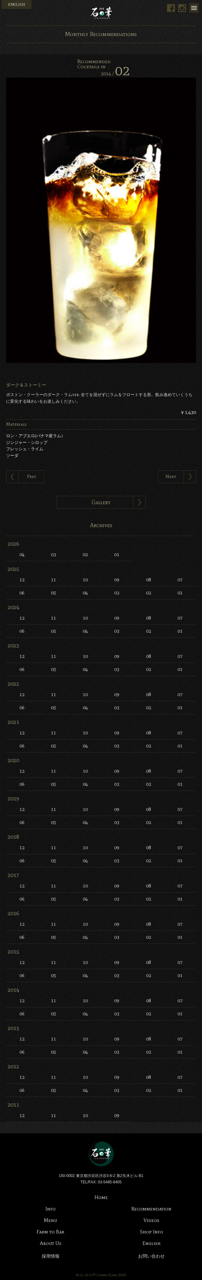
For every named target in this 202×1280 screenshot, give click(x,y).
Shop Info (151, 1232)
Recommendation (151, 1209)
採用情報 (50, 1256)
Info (50, 1209)
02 (85, 554)
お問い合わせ (151, 1256)
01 (116, 554)
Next (170, 476)
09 (116, 580)
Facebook (171, 8)
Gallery (101, 502)
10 (85, 580)
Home (101, 1197)
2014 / (115, 73)
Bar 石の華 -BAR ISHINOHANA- (101, 12)
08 (148, 580)
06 (21, 593)
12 (21, 580)
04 (21, 554)
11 (53, 580)
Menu (194, 8)
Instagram (182, 8)
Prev (31, 476)
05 (53, 593)
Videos (151, 1220)
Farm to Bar (50, 1232)
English (152, 1243)
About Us (50, 1243)
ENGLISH (16, 4)
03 (53, 554)
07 (180, 580)
